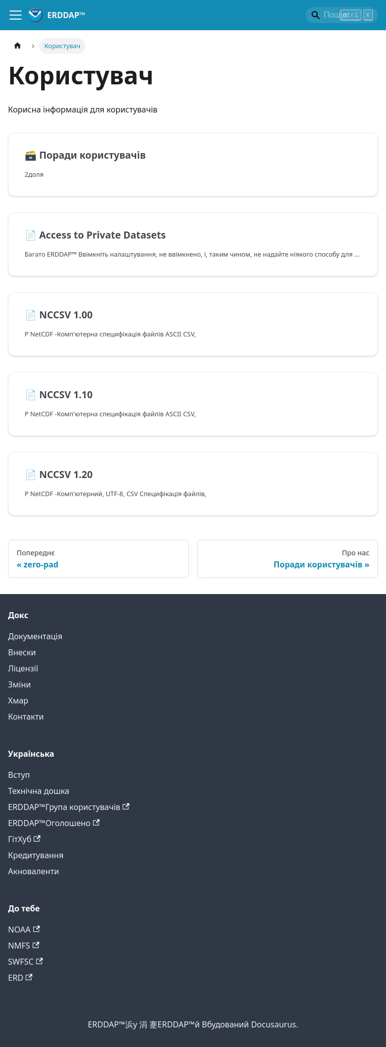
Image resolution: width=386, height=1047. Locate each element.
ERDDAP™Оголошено (54, 823)
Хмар (18, 700)
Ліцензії (23, 668)
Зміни (19, 684)
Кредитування (35, 855)
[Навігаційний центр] (15, 15)
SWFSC (25, 961)
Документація (35, 636)
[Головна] (17, 46)
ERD (20, 977)
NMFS (23, 945)
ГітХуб (24, 839)
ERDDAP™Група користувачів (69, 806)
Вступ (19, 774)
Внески (22, 652)
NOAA (24, 929)
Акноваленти (33, 871)
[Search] (342, 15)
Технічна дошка (38, 790)
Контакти (26, 716)
